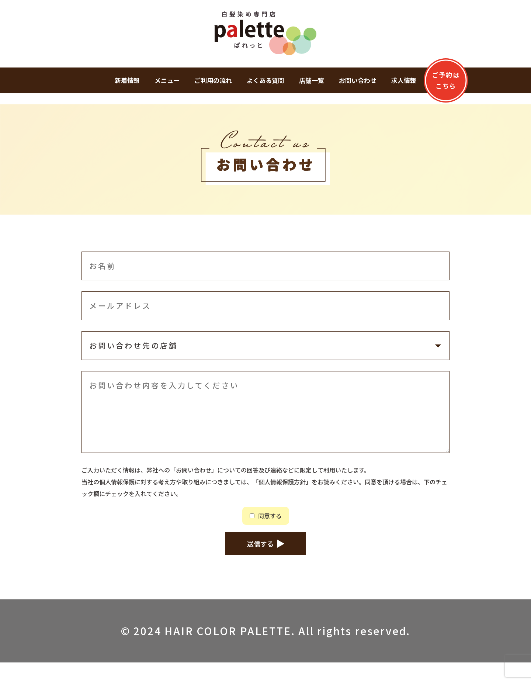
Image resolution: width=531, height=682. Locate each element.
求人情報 (403, 80)
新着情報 (127, 80)
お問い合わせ (357, 80)
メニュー (167, 80)
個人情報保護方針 (282, 481)
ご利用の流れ (213, 80)
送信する (260, 560)
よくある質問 (265, 80)
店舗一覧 (311, 80)
